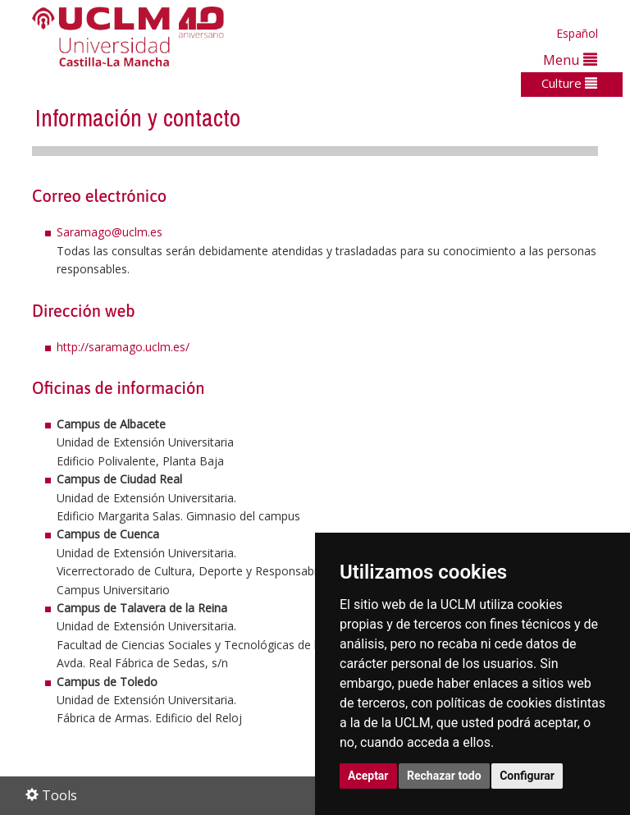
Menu (570, 59)
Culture (569, 83)
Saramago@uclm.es (109, 232)
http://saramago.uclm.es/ (123, 347)
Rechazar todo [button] (444, 775)
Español (577, 33)
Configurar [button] (527, 775)
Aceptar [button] (368, 775)
